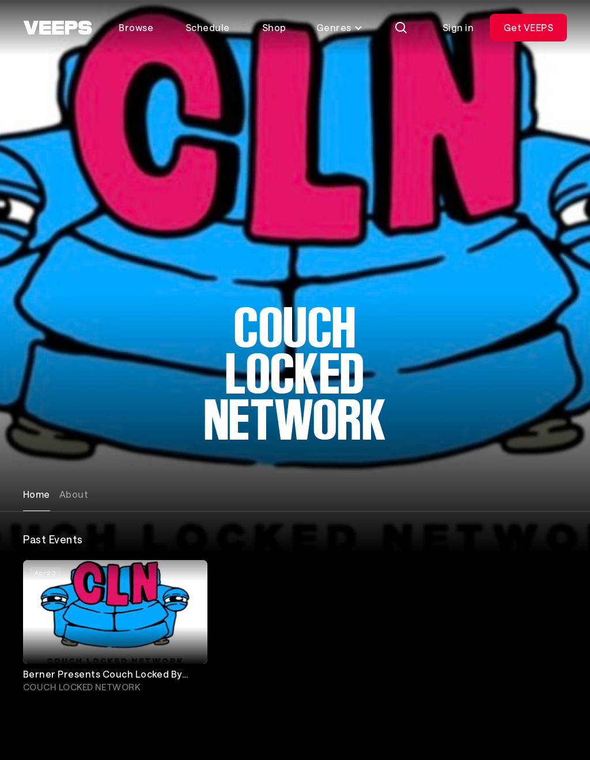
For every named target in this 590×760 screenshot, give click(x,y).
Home (36, 494)
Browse (136, 27)
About (73, 494)
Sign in (458, 27)
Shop (274, 27)
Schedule (208, 27)
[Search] (401, 27)
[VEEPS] (57, 28)
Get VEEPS (528, 27)
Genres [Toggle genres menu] (339, 27)
